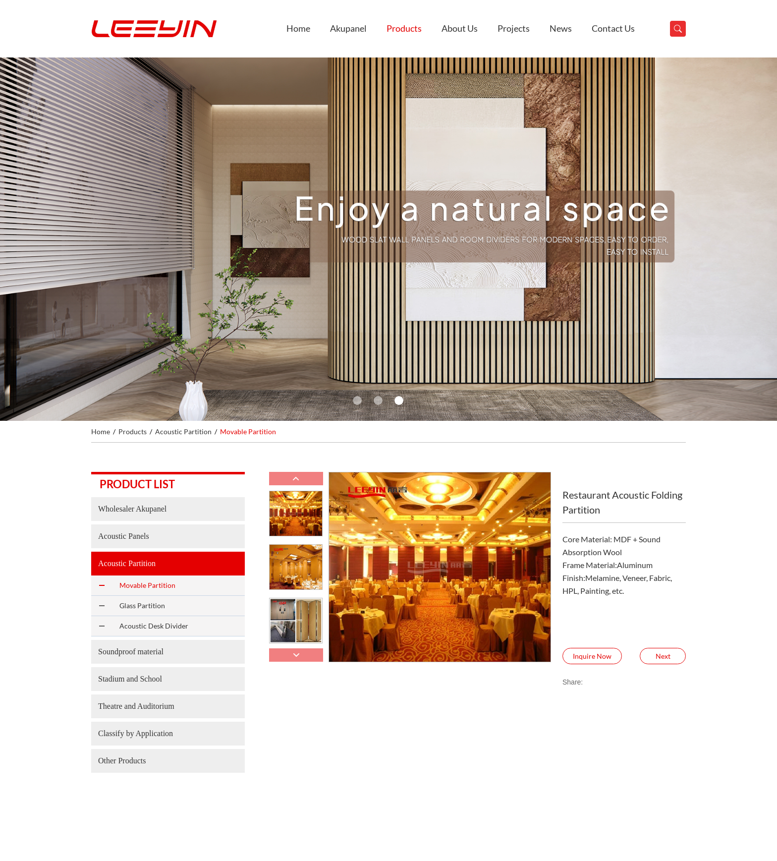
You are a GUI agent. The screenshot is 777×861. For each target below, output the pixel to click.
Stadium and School (130, 679)
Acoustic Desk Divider (153, 626)
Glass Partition (142, 605)
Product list (137, 484)
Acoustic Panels (123, 536)
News (561, 28)
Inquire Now (592, 656)
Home (298, 28)
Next (663, 656)
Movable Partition (248, 431)
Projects (514, 28)
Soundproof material (131, 651)
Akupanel (348, 28)
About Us (460, 28)
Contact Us (613, 28)
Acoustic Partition (183, 431)
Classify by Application (135, 733)
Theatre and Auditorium (136, 706)
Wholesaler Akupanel (132, 509)
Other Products (122, 760)
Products (404, 28)
